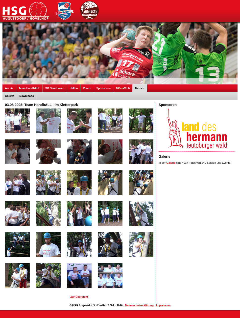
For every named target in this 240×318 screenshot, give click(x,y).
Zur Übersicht (79, 296)
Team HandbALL (29, 88)
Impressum (163, 305)
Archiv (9, 88)
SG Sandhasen (55, 88)
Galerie (9, 95)
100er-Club (123, 88)
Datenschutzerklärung (139, 305)
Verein (87, 88)
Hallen (74, 88)
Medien (139, 88)
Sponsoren (103, 88)
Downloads (26, 95)
